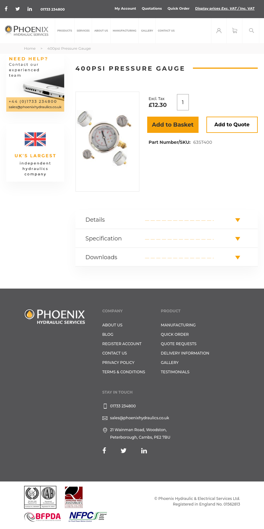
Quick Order (178, 8)
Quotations (152, 8)
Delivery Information (185, 353)
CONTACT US (114, 353)
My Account (125, 8)
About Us (112, 325)
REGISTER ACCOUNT (122, 343)
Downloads (101, 257)
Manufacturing (178, 325)
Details (95, 219)
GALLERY (170, 362)
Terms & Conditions (123, 372)
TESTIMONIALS (175, 372)
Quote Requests (179, 343)
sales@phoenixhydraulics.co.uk (139, 418)
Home (30, 48)
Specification (103, 238)
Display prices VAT (225, 8)
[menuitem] (64, 30)
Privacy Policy (118, 362)
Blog (107, 334)
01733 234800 (52, 9)
